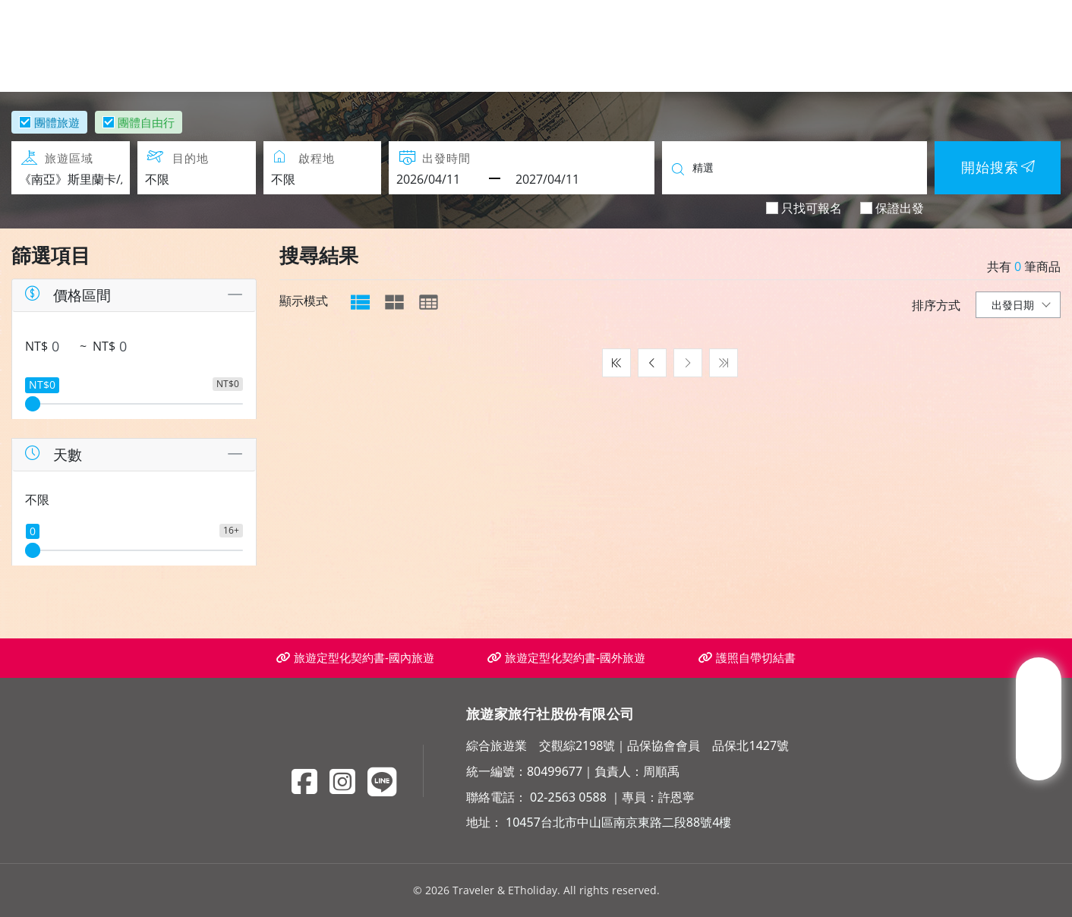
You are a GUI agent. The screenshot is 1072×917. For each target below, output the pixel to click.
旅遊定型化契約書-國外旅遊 (566, 657)
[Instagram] (342, 781)
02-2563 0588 (568, 797)
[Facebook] (304, 781)
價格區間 (66, 295)
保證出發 (899, 207)
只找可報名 (811, 207)
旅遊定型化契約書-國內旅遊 (355, 657)
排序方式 (936, 305)
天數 (52, 454)
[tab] (360, 302)
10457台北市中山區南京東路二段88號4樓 (618, 822)
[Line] (381, 781)
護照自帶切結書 (747, 657)
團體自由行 (146, 122)
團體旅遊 (57, 122)
